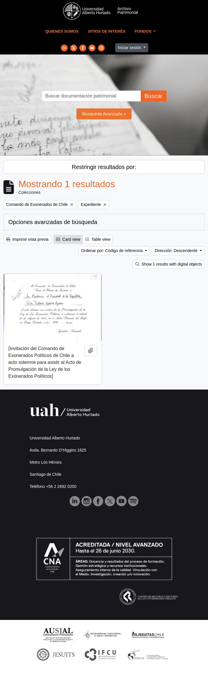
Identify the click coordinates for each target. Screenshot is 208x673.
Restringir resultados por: (104, 167)
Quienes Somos (62, 31)
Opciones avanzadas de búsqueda (52, 222)
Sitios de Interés (106, 31)
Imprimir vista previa (27, 239)
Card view (68, 239)
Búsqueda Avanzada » (104, 113)
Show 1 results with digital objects (168, 264)
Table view (97, 239)
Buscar (153, 96)
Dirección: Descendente (177, 250)
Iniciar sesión (130, 47)
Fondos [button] (144, 31)
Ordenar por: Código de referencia (112, 250)
